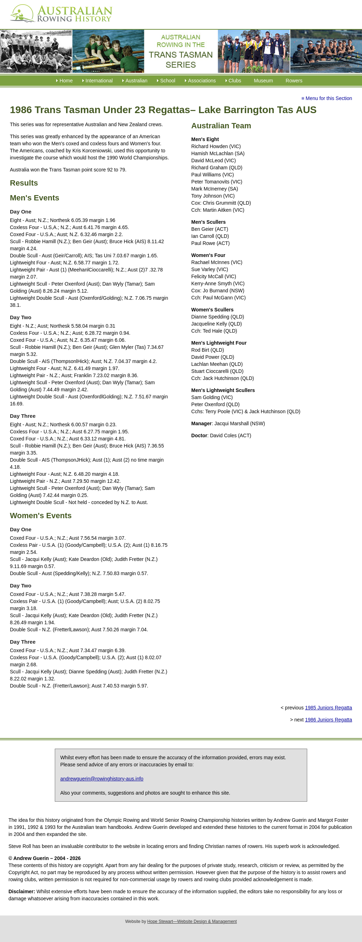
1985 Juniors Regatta (328, 707)
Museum (263, 80)
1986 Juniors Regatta (328, 719)
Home (65, 80)
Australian (136, 80)
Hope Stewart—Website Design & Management (192, 921)
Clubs (235, 80)
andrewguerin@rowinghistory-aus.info (101, 779)
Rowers (294, 80)
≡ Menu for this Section (326, 98)
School (167, 80)
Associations (202, 80)
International (99, 80)
